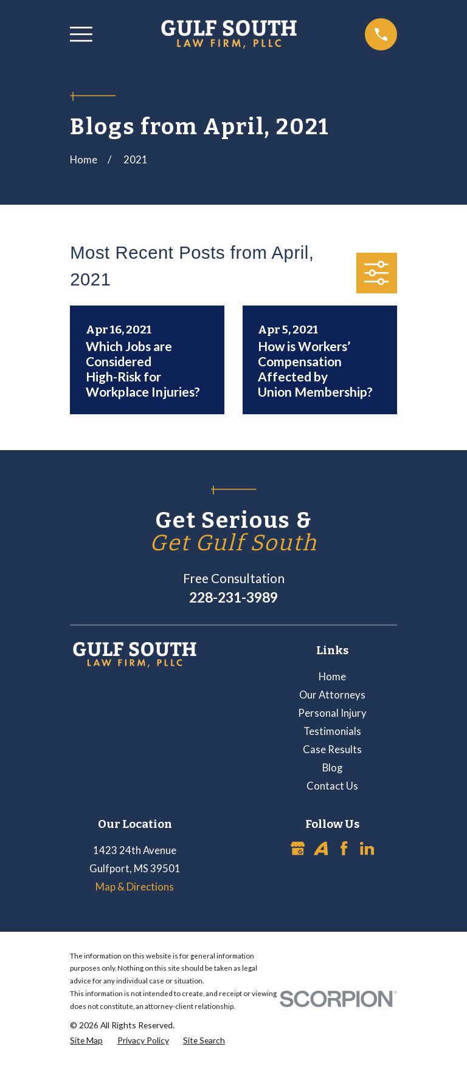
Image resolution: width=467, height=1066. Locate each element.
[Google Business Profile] (298, 848)
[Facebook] (344, 848)
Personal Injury (332, 713)
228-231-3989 (233, 597)
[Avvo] (321, 848)
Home (332, 677)
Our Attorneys (332, 695)
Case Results (332, 749)
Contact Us (332, 786)
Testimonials (332, 731)
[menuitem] (86, 1040)
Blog (332, 768)
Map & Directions (134, 887)
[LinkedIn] (367, 848)
